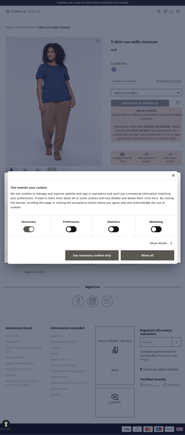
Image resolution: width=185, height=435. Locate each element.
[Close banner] (173, 175)
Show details (158, 243)
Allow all (147, 255)
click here (151, 198)
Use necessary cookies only (92, 255)
